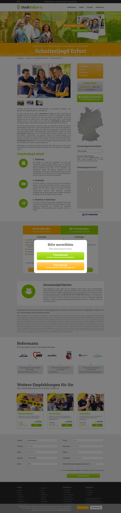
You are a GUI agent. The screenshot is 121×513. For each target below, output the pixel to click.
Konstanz (43, 488)
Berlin (19, 490)
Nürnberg (43, 499)
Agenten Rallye (68, 497)
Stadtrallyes (71, 7)
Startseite (28, 58)
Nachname (66, 446)
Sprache (20, 458)
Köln (42, 490)
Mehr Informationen (65, 510)
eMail (19, 452)
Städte (81, 7)
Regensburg (44, 501)
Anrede (19, 440)
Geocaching (67, 492)
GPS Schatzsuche (69, 499)
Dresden (20, 499)
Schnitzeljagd (67, 501)
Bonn (19, 492)
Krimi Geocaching (69, 494)
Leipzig (43, 492)
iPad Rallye (67, 490)
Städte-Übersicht (94, 157)
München (43, 497)
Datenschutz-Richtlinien (74, 470)
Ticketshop (90, 492)
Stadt (32, 7)
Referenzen (100, 7)
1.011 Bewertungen (90, 89)
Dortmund (21, 497)
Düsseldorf (21, 501)
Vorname (20, 446)
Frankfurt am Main (23, 503)
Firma (65, 440)
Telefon (65, 452)
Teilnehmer (66, 458)
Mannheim (44, 494)
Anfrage (90, 7)
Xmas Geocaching (69, 503)
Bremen (20, 494)
